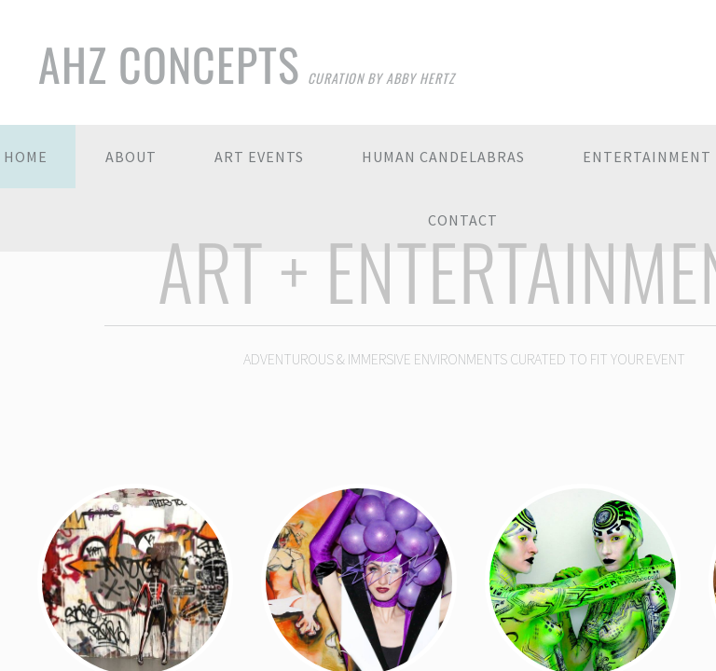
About (131, 156)
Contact (463, 220)
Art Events (259, 156)
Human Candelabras (443, 156)
